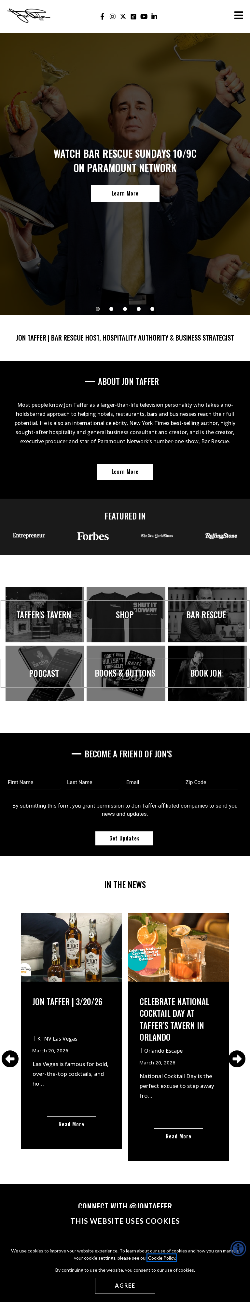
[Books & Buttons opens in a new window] (124, 708)
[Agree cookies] (125, 1286)
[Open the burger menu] (238, 15)
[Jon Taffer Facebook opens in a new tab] (102, 16)
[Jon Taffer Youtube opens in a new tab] (144, 16)
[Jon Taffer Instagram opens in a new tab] (113, 16)
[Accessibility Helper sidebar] (238, 1248)
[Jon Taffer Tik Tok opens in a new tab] (134, 16)
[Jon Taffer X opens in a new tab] (123, 16)
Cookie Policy (161, 1258)
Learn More (125, 193)
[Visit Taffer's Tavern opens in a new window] (43, 648)
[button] (98, 309)
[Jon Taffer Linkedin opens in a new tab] (154, 16)
